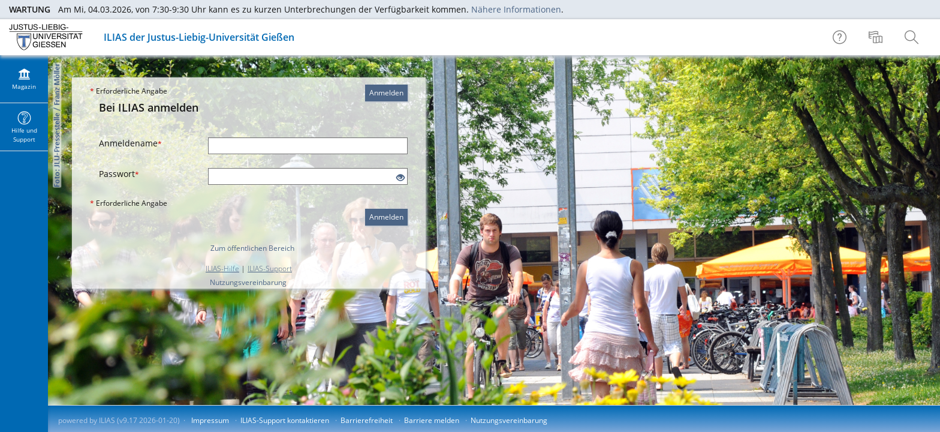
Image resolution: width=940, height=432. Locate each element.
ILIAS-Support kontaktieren (284, 420)
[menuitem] (877, 37)
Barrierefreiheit (367, 420)
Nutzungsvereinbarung (248, 282)
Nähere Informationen (516, 9)
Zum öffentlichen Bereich (252, 248)
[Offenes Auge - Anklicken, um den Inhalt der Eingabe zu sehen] (400, 178)
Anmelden (386, 93)
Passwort (119, 173)
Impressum (210, 420)
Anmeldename (130, 143)
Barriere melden (431, 420)
